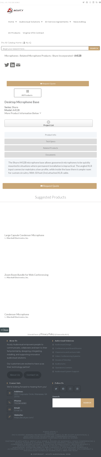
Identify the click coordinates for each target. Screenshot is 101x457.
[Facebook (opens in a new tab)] (87, 2)
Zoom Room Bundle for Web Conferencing (26, 274)
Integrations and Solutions (32, 446)
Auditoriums (60, 364)
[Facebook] (63, 389)
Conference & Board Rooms (26, 444)
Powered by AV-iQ (62, 334)
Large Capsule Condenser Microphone (24, 235)
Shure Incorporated (62, 55)
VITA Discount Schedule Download (42, 451)
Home (44, 441)
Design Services (75, 443)
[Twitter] (56, 389)
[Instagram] (70, 389)
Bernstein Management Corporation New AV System (50, 438)
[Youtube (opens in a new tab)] (99, 2)
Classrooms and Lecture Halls (67, 352)
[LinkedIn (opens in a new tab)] (93, 2)
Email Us (18, 410)
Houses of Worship (63, 360)
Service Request (79, 444)
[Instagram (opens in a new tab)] (90, 2)
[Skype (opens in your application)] (96, 2)
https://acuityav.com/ (24, 417)
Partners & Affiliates (17, 441)
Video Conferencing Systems (67, 356)
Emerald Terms (33, 334)
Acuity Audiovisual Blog (38, 449)
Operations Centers (63, 368)
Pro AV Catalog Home (11, 43)
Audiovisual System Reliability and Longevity (36, 447)
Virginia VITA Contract (80, 449)
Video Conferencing (83, 441)
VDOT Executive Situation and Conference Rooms (49, 436)
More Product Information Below (23, 113)
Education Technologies (56, 444)
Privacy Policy (47, 334)
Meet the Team (70, 451)
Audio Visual (49, 432)
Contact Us (32, 375)
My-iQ (27, 43)
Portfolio (50, 433)
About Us (15, 375)
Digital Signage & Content (29, 443)
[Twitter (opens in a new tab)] (83, 2)
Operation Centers (55, 443)
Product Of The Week (71, 446)
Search (56, 396)
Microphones (11, 55)
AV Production (15, 449)
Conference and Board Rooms (68, 348)
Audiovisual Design (63, 344)
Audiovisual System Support (67, 371)
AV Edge (53, 446)
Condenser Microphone (16, 314)
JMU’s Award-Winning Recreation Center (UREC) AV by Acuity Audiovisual (49, 435)
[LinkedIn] (77, 389)
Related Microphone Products (35, 55)
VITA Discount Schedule (74, 447)
